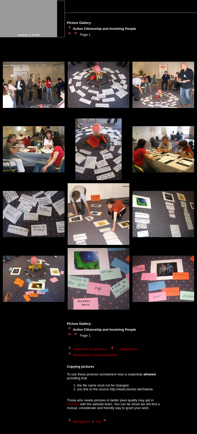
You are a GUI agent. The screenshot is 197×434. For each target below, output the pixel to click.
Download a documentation (93, 355)
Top (101, 421)
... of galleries (124, 349)
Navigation (79, 421)
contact (73, 404)
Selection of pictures (87, 349)
